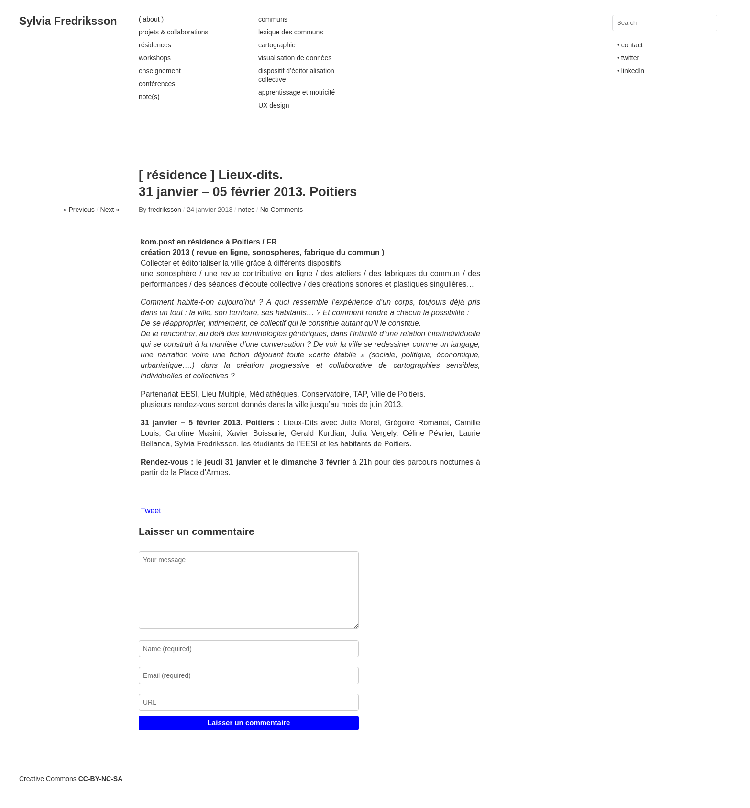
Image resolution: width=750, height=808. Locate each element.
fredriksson (164, 209)
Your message (249, 590)
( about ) (151, 19)
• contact (630, 45)
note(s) (149, 96)
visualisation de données (294, 58)
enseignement (160, 71)
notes (246, 209)
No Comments (281, 209)
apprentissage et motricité (296, 92)
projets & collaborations (174, 32)
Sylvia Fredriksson (68, 21)
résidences (155, 45)
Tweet (151, 511)
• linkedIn (630, 71)
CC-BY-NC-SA (100, 779)
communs (272, 19)
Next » (110, 209)
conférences (157, 84)
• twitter (628, 58)
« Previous (79, 209)
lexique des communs (290, 32)
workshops (155, 58)
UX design (273, 105)
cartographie (277, 45)
